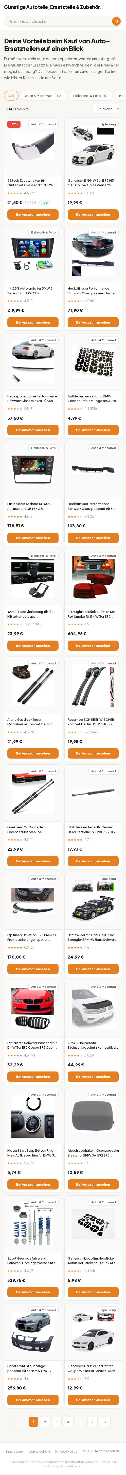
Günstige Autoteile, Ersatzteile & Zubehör (52, 7)
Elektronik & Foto (91, 95)
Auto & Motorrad (44, 95)
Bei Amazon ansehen (33, 214)
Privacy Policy (66, 1451)
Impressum (15, 1451)
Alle (11, 95)
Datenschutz (39, 1451)
